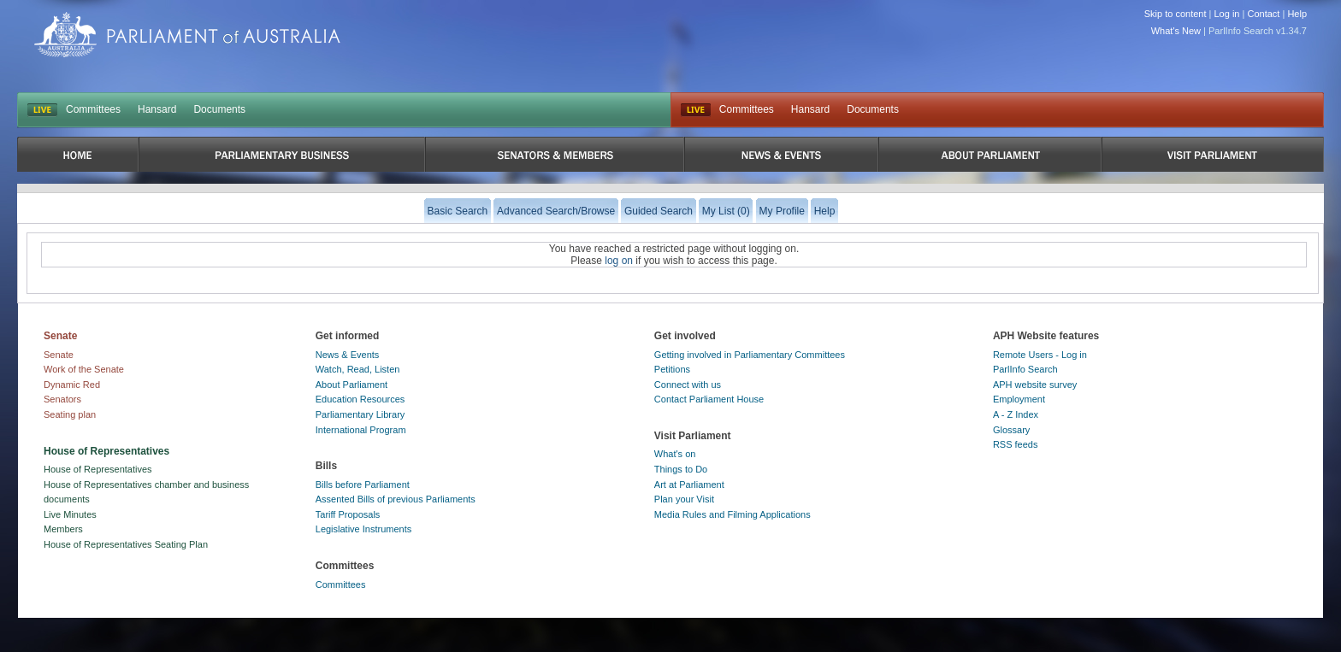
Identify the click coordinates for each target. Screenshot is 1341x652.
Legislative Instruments (364, 529)
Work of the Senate (84, 369)
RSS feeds (1015, 444)
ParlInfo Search (1025, 369)
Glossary (1011, 430)
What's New (1176, 31)
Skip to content (1175, 14)
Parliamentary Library (360, 414)
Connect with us (687, 384)
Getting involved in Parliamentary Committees (749, 354)
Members (63, 529)
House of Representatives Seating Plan (126, 544)
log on (619, 261)
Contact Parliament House (709, 399)
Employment (1019, 399)
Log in (1227, 14)
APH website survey (1035, 384)
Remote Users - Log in (1040, 354)
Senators (62, 399)
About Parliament (351, 384)
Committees (93, 109)
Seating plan (70, 414)
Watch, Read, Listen (358, 369)
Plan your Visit (684, 499)
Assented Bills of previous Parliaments (396, 499)
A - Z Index (1015, 414)
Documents (219, 109)
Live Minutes (70, 514)
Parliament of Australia (187, 34)
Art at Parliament (689, 484)
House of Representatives (98, 469)
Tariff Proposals (348, 514)
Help (1297, 14)
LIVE (42, 110)
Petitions (672, 369)
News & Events (348, 354)
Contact (1263, 14)
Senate (59, 354)
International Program (361, 430)
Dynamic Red (72, 384)
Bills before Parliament (363, 484)
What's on (675, 454)
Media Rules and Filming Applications (732, 514)
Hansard (157, 109)
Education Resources (360, 399)
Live (696, 110)
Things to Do (680, 469)
